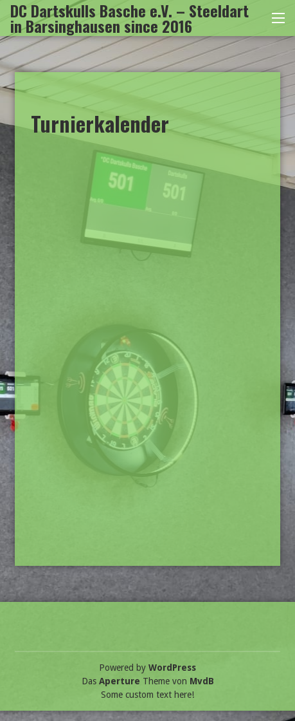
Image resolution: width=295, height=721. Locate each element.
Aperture (119, 681)
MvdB (202, 681)
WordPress (172, 667)
